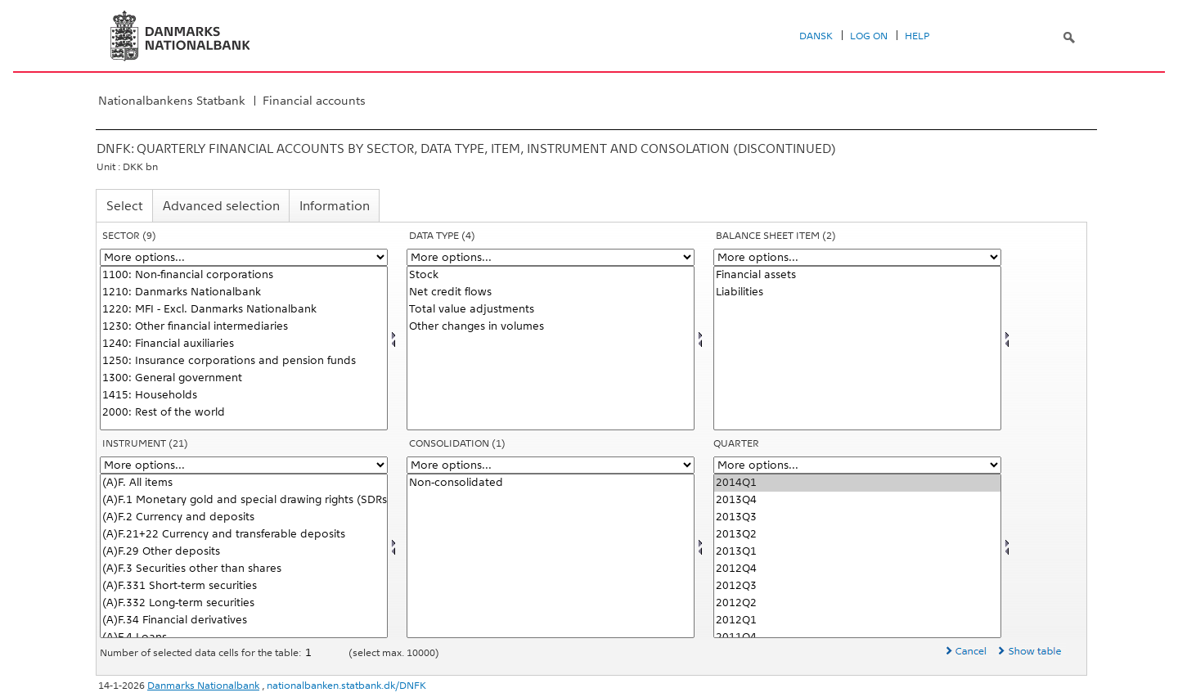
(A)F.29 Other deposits (244, 551)
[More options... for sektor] (244, 257)
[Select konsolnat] (551, 556)
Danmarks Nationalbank (203, 685)
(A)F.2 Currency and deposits (244, 517)
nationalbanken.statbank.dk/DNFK (346, 685)
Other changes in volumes (550, 326)
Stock (550, 275)
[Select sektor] (244, 348)
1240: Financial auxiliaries (244, 344)
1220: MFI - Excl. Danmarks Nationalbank (244, 309)
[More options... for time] (857, 465)
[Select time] (857, 556)
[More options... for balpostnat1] (857, 257)
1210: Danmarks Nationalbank (244, 292)
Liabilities (857, 292)
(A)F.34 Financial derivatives (244, 620)
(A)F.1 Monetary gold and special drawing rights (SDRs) (244, 500)
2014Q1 (857, 483)
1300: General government (244, 378)
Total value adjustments (550, 309)
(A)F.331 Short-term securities (244, 586)
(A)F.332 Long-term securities (244, 603)
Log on (869, 36)
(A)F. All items (244, 483)
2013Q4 (857, 500)
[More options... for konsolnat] (551, 465)
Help (917, 36)
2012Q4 (857, 569)
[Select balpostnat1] (857, 348)
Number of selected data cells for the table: (201, 652)
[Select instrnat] (244, 556)
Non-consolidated (550, 483)
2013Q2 (857, 534)
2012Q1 (857, 620)
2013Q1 (857, 551)
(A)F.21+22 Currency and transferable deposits (244, 534)
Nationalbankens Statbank (171, 100)
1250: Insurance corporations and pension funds (244, 361)
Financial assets (857, 275)
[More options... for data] (551, 257)
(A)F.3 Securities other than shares (244, 569)
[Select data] (551, 348)
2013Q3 (857, 517)
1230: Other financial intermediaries (244, 326)
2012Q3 (857, 586)
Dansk (816, 36)
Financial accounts (314, 100)
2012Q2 (857, 603)
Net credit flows (550, 292)
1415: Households (244, 395)
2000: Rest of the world (244, 412)
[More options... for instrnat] (244, 465)
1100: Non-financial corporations (244, 275)
